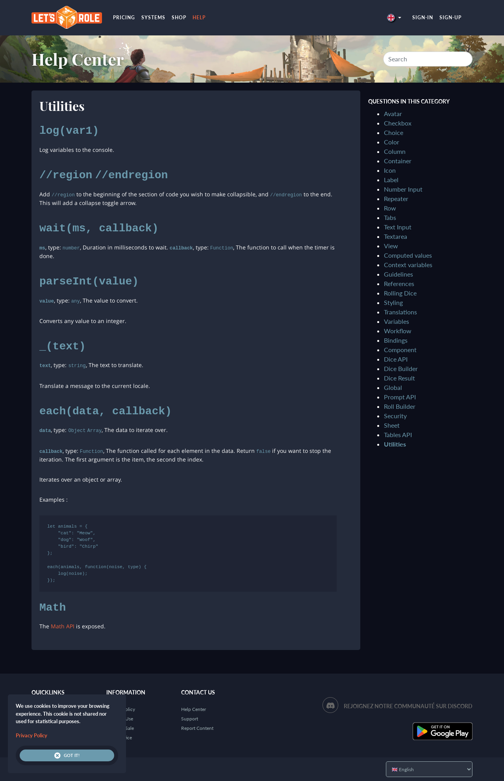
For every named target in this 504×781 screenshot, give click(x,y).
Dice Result (399, 378)
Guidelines (398, 274)
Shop (179, 17)
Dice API (396, 359)
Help (199, 17)
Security (395, 415)
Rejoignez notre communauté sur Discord (408, 706)
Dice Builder (401, 368)
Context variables (408, 264)
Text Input (397, 227)
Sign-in (422, 17)
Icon (390, 170)
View (391, 245)
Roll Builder (399, 406)
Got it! (67, 755)
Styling (393, 302)
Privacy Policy (31, 735)
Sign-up (450, 17)
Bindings (396, 340)
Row (390, 208)
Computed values (408, 255)
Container (397, 160)
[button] (394, 17)
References (399, 283)
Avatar (393, 113)
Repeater (396, 198)
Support (189, 719)
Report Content (197, 728)
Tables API (398, 434)
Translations (400, 312)
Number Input (403, 189)
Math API (62, 626)
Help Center (78, 59)
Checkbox (397, 123)
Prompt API (400, 397)
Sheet (392, 425)
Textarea (395, 236)
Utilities (395, 444)
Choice (393, 132)
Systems (153, 17)
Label (391, 179)
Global (393, 387)
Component (400, 349)
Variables (396, 321)
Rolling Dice (400, 293)
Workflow (397, 330)
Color (391, 142)
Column (395, 151)
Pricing (124, 17)
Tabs (390, 217)
